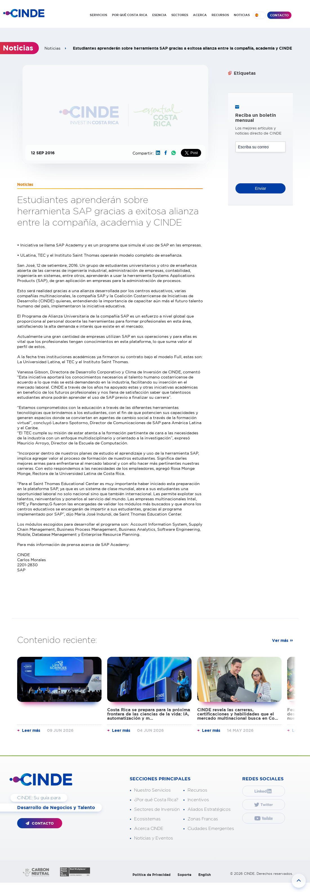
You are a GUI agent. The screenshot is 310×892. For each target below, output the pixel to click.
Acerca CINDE (148, 829)
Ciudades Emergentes (211, 829)
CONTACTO (279, 15)
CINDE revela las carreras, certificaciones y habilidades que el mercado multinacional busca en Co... (237, 714)
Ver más (280, 640)
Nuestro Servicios (152, 790)
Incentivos (198, 800)
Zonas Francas (203, 819)
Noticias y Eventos (153, 838)
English (204, 874)
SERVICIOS (98, 15)
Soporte (184, 874)
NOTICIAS (242, 15)
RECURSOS (220, 15)
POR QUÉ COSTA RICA (129, 15)
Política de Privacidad (151, 874)
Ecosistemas (147, 819)
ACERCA (200, 15)
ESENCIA (159, 15)
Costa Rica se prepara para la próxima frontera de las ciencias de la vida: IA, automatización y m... (148, 714)
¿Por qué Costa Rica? (156, 800)
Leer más (31, 730)
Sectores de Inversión (157, 809)
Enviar (260, 188)
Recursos (197, 790)
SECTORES (179, 15)
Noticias (52, 48)
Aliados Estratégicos (209, 809)
